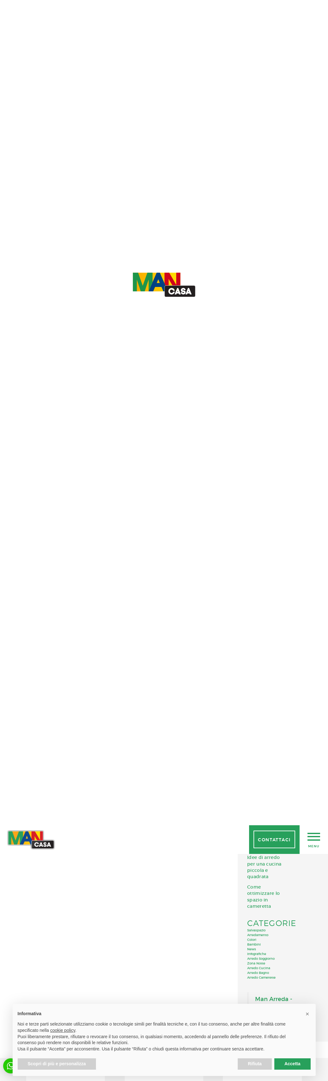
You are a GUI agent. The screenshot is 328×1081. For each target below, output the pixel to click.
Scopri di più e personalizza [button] (57, 1063)
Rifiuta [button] (255, 1063)
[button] (307, 1014)
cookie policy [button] (62, 1030)
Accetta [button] (292, 1063)
